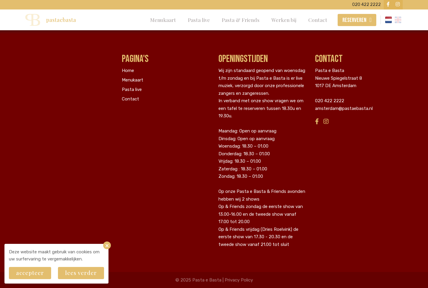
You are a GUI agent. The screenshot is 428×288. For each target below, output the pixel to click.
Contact (317, 20)
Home (128, 70)
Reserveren (354, 20)
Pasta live (199, 20)
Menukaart (163, 20)
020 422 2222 (329, 100)
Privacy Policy (239, 280)
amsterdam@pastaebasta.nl (344, 108)
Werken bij (283, 20)
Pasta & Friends (240, 20)
